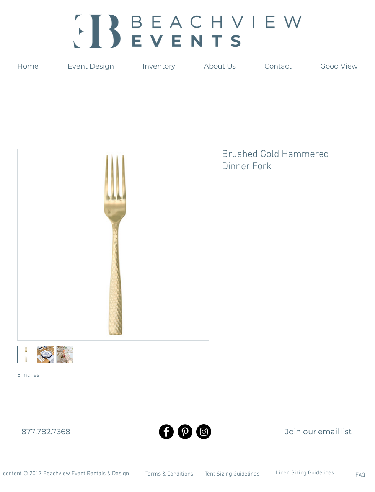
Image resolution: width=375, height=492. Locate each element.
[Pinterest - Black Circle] (185, 431)
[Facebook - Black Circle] (166, 431)
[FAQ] (340, 475)
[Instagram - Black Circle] (203, 431)
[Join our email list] (318, 431)
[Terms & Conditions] (169, 474)
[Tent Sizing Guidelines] (232, 474)
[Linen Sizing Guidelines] (305, 473)
